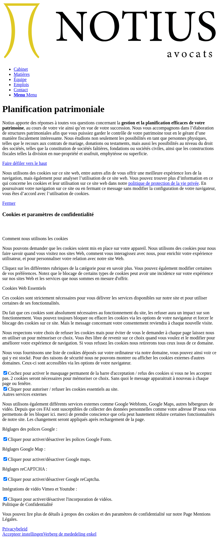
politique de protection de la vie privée (163, 183)
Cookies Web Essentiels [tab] (24, 288)
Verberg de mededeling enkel (70, 534)
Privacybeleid (14, 528)
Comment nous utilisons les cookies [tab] (35, 238)
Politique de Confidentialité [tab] (27, 504)
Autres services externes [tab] (24, 394)
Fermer (8, 203)
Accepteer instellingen (22, 534)
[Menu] (25, 94)
